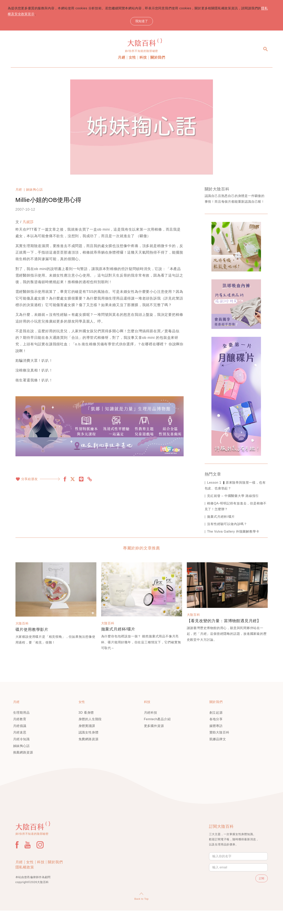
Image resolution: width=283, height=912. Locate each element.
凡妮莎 (28, 223)
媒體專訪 (216, 727)
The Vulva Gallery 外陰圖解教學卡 (233, 533)
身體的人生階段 (90, 720)
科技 (143, 59)
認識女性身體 (89, 733)
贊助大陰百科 (219, 733)
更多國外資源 (154, 727)
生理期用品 (21, 714)
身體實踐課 (87, 727)
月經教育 (19, 720)
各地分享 (216, 720)
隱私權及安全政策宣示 (32, 14)
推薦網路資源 (23, 753)
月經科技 (150, 714)
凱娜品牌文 (217, 740)
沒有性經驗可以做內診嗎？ (227, 525)
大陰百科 (22, 624)
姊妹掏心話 (34, 190)
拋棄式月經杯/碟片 (221, 518)
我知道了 (141, 21)
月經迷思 (19, 733)
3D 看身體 (86, 714)
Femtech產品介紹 (157, 720)
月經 (121, 59)
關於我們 (157, 59)
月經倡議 (19, 727)
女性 (132, 59)
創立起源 (216, 714)
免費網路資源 (89, 740)
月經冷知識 (21, 740)
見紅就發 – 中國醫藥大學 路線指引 (233, 497)
